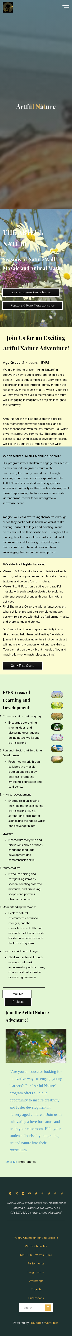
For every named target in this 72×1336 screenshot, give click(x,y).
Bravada (35, 1323)
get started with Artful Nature (31, 292)
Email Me (17, 994)
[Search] (48, 1307)
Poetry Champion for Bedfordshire (36, 1238)
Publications (36, 1298)
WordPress (51, 1323)
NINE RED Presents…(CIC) (36, 1255)
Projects (18, 1001)
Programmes (27, 1162)
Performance (36, 1263)
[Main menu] (65, 7)
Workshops (36, 1281)
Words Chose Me (36, 1246)
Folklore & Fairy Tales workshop (32, 305)
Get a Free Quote (22, 665)
